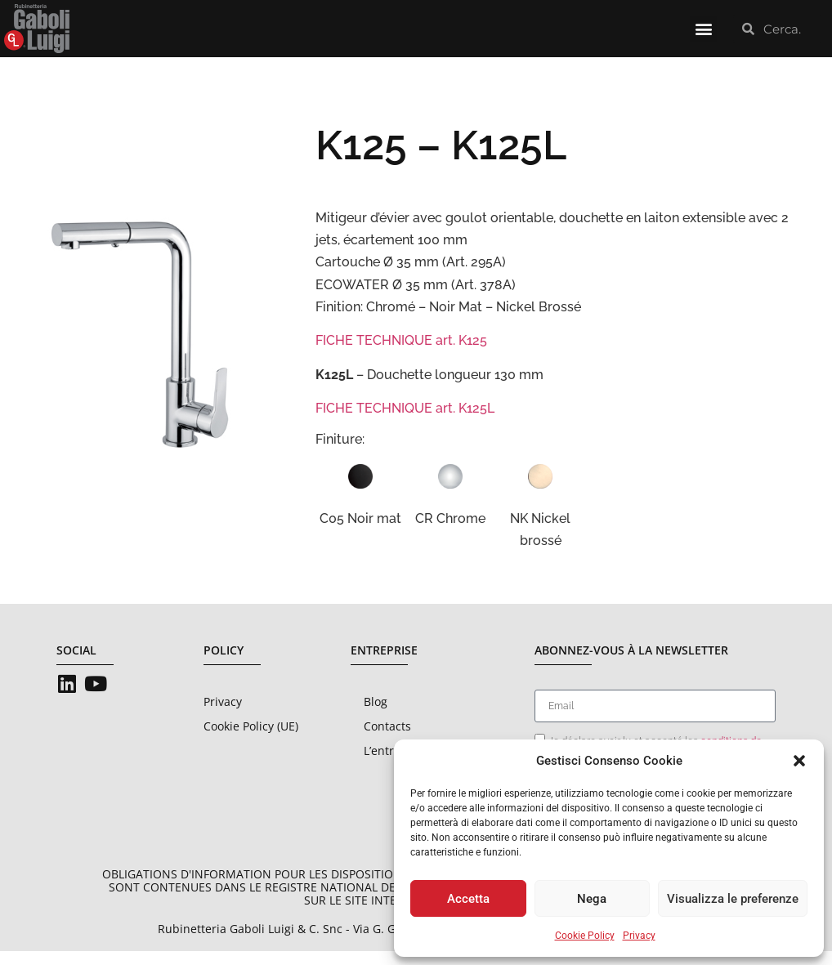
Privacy (639, 935)
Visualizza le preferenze (732, 898)
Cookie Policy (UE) (251, 740)
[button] (799, 761)
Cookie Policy (585, 935)
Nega (591, 898)
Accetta (468, 898)
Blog (375, 715)
